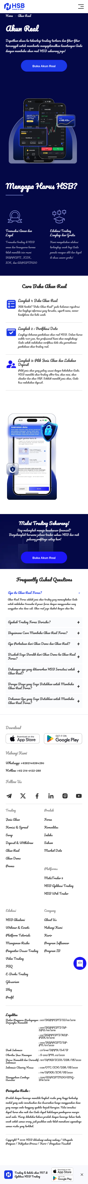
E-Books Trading (17, 973)
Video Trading (15, 958)
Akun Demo (13, 858)
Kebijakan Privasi (27, 1143)
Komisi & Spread (17, 827)
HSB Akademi (15, 919)
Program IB (52, 950)
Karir (48, 935)
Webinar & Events (17, 927)
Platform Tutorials (18, 935)
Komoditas (51, 827)
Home (9, 15)
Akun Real (12, 850)
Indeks (48, 834)
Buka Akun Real (44, 66)
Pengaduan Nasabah (60, 1143)
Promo (10, 865)
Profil (10, 997)
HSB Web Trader (56, 893)
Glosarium (12, 981)
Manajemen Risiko (18, 942)
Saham (48, 842)
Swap (9, 834)
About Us (50, 919)
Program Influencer (56, 942)
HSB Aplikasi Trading (58, 885)
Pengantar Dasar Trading (22, 950)
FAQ (9, 966)
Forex (48, 819)
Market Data (53, 850)
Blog (9, 989)
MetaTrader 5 (53, 877)
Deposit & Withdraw (19, 842)
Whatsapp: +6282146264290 (25, 763)
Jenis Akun (13, 819)
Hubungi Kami (53, 927)
